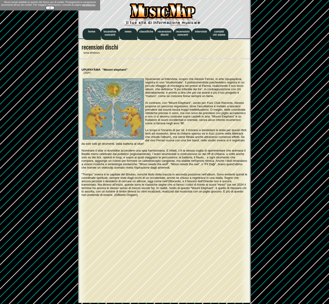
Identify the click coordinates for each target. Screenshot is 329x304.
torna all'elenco (90, 52)
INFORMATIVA (89, 5)
